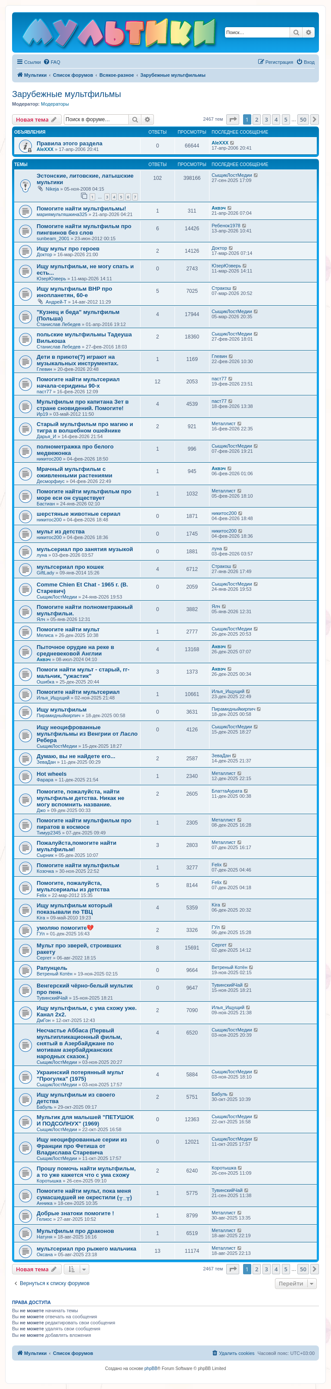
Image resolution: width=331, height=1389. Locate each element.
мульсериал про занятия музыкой (85, 549)
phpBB (150, 1368)
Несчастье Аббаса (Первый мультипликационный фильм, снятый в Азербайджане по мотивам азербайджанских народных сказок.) (79, 1043)
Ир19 (42, 414)
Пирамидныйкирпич (58, 715)
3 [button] (266, 119)
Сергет (44, 957)
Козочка (45, 871)
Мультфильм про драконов (75, 1231)
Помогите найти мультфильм (78, 865)
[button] (232, 119)
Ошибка (45, 681)
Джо (41, 810)
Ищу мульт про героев (68, 248)
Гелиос (44, 1219)
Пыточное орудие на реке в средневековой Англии (75, 650)
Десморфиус (51, 481)
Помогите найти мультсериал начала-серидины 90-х (78, 382)
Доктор (44, 254)
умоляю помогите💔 (65, 928)
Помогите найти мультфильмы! (81, 208)
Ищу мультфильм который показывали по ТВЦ (74, 908)
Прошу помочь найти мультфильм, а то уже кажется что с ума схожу (86, 1171)
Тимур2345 (49, 832)
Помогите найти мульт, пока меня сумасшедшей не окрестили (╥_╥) (84, 1194)
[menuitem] (51, 62)
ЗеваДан (46, 762)
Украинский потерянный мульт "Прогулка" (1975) (80, 1075)
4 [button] (276, 119)
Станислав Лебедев (59, 324)
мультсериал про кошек (70, 567)
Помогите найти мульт (68, 629)
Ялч (41, 619)
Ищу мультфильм (62, 709)
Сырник (45, 855)
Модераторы (55, 104)
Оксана (45, 1254)
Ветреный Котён (54, 973)
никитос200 (49, 458)
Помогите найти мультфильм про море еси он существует (84, 494)
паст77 (44, 391)
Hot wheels (52, 774)
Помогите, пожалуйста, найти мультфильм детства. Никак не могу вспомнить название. (80, 798)
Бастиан (46, 503)
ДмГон (43, 1020)
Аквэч (219, 207)
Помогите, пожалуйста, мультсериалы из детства (73, 886)
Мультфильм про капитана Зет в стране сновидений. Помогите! (83, 404)
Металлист (224, 423)
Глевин (44, 369)
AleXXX (45, 149)
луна (42, 555)
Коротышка (49, 1180)
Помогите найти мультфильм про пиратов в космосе (84, 823)
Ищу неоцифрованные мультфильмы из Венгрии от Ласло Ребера (87, 733)
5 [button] (285, 119)
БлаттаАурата (227, 790)
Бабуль (45, 1107)
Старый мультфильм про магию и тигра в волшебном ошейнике (85, 427)
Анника (45, 1203)
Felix (217, 864)
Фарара (45, 779)
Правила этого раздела (69, 143)
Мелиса (45, 635)
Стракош (221, 288)
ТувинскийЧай (52, 997)
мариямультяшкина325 (62, 214)
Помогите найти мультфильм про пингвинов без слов (84, 229)
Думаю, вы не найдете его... (76, 756)
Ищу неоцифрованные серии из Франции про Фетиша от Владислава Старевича (82, 1146)
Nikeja (52, 188)
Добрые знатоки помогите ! (75, 1213)
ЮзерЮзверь (51, 278)
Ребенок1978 (226, 225)
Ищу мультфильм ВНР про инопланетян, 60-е (74, 291)
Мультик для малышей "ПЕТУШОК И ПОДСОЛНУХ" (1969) (85, 1120)
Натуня (45, 1236)
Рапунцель (52, 968)
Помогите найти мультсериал (78, 692)
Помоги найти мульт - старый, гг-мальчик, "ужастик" (83, 672)
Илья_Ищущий (53, 697)
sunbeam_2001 (53, 238)
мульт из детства (60, 531)
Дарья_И (46, 436)
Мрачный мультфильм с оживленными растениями (74, 472)
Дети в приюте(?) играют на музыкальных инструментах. (78, 360)
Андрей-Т (56, 301)
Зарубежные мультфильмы (66, 94)
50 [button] (303, 119)
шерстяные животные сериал (78, 514)
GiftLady (45, 572)
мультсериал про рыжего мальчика (86, 1248)
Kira (41, 917)
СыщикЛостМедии (232, 175)
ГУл (41, 933)
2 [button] (256, 119)
